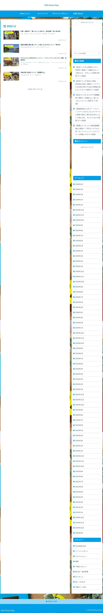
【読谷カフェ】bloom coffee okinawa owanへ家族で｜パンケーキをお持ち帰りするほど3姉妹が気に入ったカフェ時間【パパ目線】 (87, 85)
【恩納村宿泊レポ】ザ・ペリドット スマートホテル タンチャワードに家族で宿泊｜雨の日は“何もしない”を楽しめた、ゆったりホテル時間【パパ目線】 (87, 114)
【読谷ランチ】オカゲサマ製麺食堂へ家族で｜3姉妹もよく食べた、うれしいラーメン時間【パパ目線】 (87, 99)
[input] (87, 53)
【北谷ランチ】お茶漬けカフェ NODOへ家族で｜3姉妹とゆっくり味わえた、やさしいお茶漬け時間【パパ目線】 (87, 71)
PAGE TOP (51, 602)
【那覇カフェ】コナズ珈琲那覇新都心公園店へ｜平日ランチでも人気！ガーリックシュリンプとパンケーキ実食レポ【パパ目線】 (87, 130)
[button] (99, 53)
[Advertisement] (35, 105)
